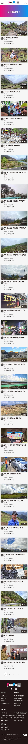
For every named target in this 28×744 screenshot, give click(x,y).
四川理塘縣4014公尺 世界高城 (13, 501)
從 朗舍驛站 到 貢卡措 (11, 38)
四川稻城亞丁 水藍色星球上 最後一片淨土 (15, 282)
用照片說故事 (4, 720)
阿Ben (5, 39)
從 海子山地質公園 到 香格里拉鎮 (14, 364)
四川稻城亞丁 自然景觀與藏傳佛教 (15, 255)
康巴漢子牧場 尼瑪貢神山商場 (13, 528)
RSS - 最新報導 (5, 727)
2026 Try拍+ (4, 713)
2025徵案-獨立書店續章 (20, 713)
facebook (11, 689)
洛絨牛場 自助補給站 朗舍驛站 (13, 64)
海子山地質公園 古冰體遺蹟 (12, 418)
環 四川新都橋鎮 (9, 635)
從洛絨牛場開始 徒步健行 (12, 91)
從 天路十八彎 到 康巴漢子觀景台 (14, 554)
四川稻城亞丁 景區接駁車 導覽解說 (15, 201)
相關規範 (3, 698)
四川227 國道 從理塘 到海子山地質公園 (15, 446)
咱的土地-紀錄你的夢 (6, 718)
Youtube (16, 689)
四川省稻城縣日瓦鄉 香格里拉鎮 (14, 337)
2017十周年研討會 (19, 715)
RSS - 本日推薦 (5, 729)
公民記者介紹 (17, 703)
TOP (25, 734)
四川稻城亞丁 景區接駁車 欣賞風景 (15, 228)
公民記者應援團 (18, 701)
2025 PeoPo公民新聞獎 (7, 715)
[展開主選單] (2, 2)
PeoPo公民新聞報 (19, 696)
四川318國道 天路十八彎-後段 (13, 581)
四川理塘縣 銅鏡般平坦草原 (12, 474)
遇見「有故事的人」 (19, 720)
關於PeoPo (4, 696)
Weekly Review (5, 703)
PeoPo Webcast (18, 698)
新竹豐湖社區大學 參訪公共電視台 (15, 662)
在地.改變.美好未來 (19, 718)
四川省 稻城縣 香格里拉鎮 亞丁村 (14, 310)
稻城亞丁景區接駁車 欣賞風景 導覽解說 (15, 173)
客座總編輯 (17, 705)
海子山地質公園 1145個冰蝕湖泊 (14, 391)
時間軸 (3, 701)
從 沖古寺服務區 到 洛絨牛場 (13, 118)
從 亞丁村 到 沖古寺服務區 (12, 145)
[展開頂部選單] (25, 2)
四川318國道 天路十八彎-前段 (13, 608)
